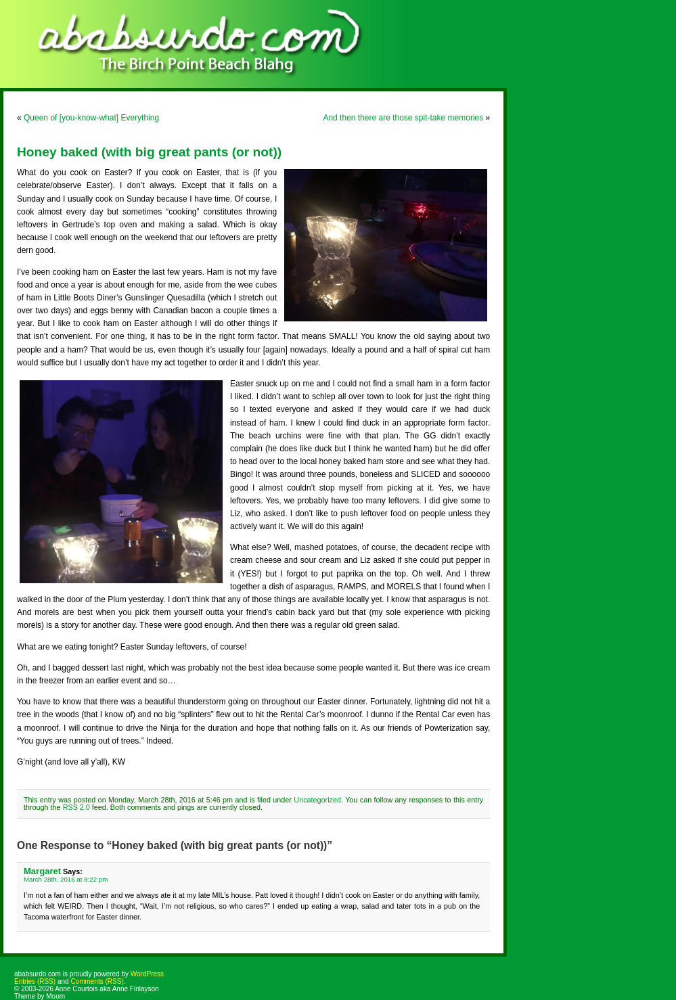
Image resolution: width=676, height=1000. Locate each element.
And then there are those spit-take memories (403, 117)
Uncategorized (317, 800)
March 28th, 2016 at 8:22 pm (66, 879)
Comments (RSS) (96, 981)
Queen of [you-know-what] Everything (91, 117)
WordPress (147, 974)
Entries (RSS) (34, 981)
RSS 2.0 (76, 807)
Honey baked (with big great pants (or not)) (149, 152)
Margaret (42, 871)
